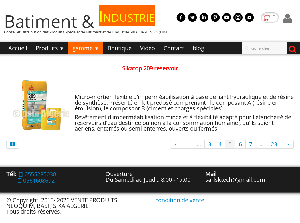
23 (274, 144)
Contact (174, 48)
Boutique (120, 48)
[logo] (88, 24)
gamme (86, 48)
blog (198, 48)
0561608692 (36, 180)
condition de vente (179, 200)
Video (147, 48)
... (199, 144)
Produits (50, 48)
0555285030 (37, 174)
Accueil (17, 48)
